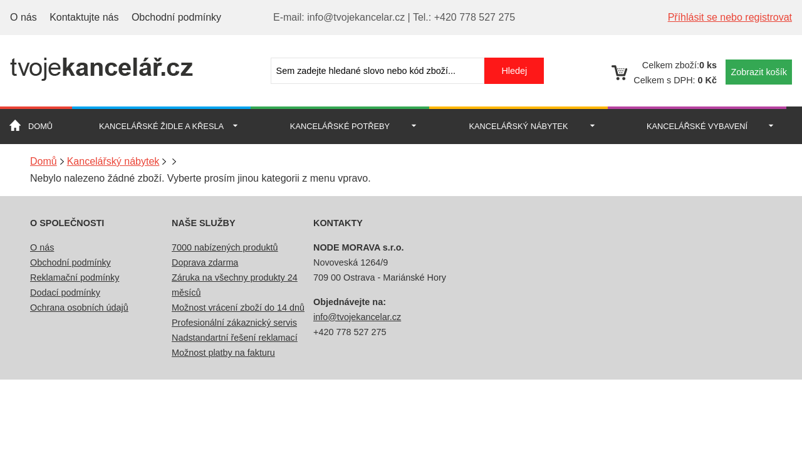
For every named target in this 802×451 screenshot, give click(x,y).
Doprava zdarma (205, 262)
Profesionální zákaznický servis (234, 323)
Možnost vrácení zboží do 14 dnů (238, 308)
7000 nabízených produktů (225, 247)
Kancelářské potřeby (340, 126)
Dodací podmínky (65, 293)
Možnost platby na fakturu (223, 353)
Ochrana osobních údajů (79, 308)
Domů (40, 126)
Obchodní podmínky (176, 17)
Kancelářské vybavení (697, 126)
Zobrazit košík (759, 72)
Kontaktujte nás (83, 17)
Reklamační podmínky (74, 277)
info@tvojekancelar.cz (357, 317)
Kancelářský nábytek (518, 126)
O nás (23, 17)
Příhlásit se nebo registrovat (730, 17)
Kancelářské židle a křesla (161, 126)
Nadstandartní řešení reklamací (235, 338)
